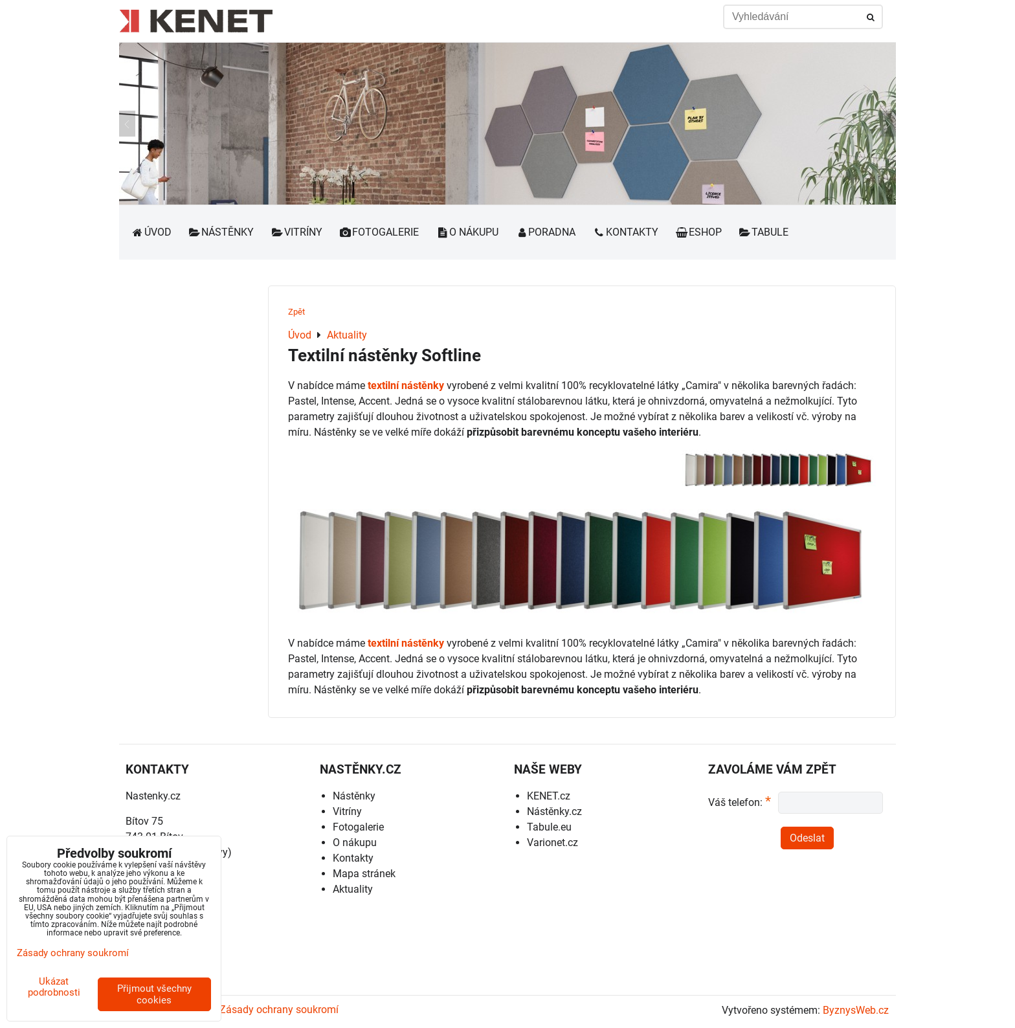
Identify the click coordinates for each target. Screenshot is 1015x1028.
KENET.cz (548, 796)
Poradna (545, 232)
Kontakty (625, 232)
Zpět (296, 312)
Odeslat (807, 838)
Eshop (698, 232)
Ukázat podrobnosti (54, 987)
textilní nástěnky (406, 385)
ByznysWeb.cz (856, 1010)
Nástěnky (221, 232)
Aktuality (353, 889)
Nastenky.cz (153, 796)
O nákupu (467, 232)
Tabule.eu (549, 827)
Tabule (764, 232)
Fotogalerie (379, 232)
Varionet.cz (552, 842)
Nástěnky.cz (554, 811)
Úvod (151, 232)
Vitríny (296, 232)
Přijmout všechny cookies (154, 994)
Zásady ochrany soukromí (279, 1009)
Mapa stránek (364, 873)
